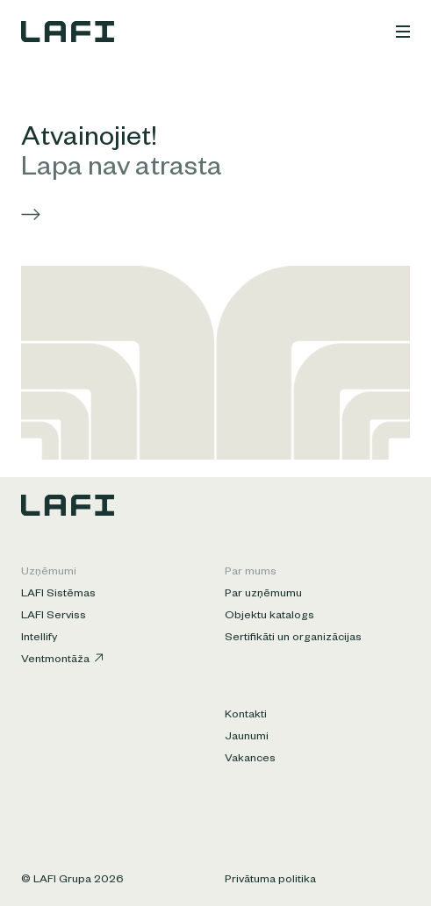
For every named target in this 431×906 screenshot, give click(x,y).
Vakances (250, 759)
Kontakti (246, 716)
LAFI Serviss (53, 616)
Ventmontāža (62, 660)
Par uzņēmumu (263, 595)
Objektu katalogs (269, 616)
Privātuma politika (270, 880)
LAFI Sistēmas (58, 595)
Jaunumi (247, 737)
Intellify (39, 638)
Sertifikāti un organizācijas (293, 638)
